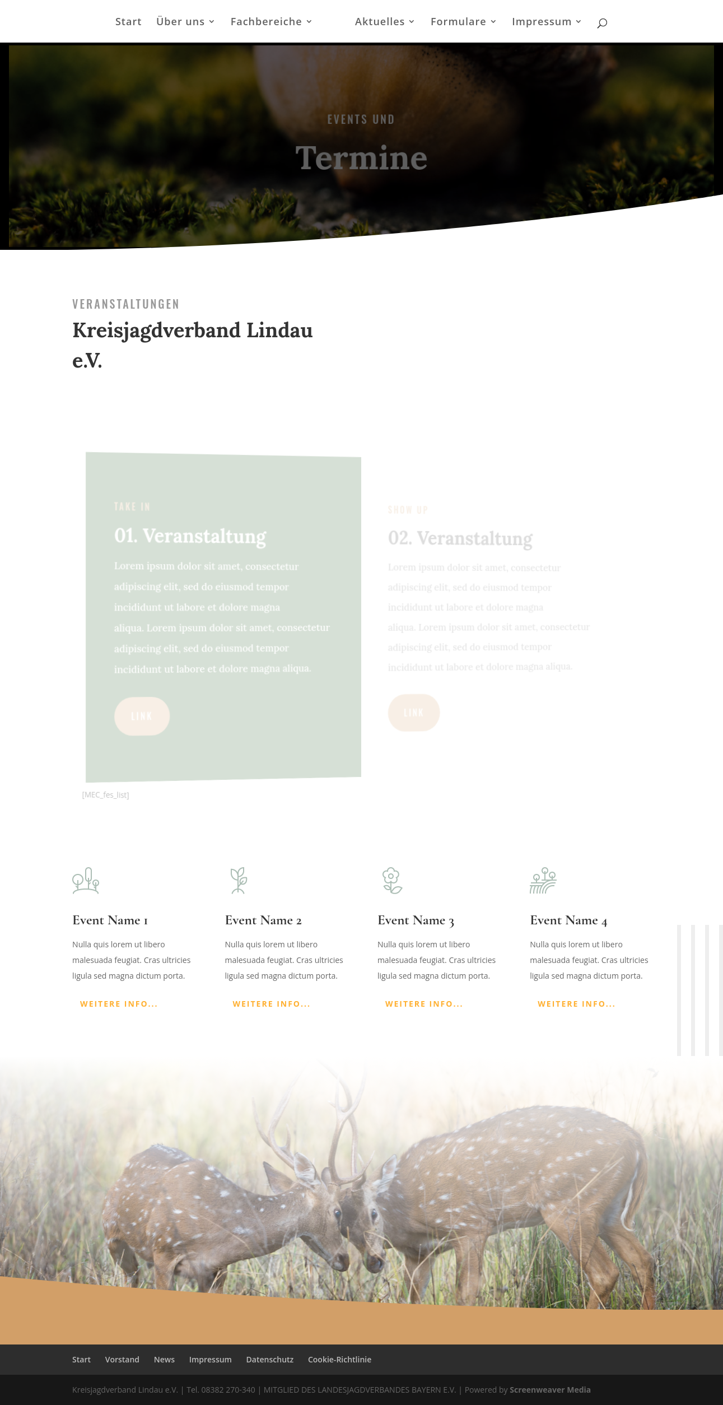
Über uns (180, 22)
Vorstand (122, 1359)
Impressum (542, 22)
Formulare (459, 22)
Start (128, 22)
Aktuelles (380, 22)
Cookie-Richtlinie (339, 1359)
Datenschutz (270, 1359)
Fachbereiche (266, 22)
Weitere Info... (119, 1003)
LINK (156, 719)
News (164, 1359)
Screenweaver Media (550, 1389)
